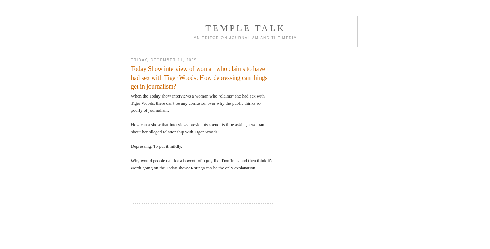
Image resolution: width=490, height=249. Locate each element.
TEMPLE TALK (245, 28)
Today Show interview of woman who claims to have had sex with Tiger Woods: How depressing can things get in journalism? (199, 77)
